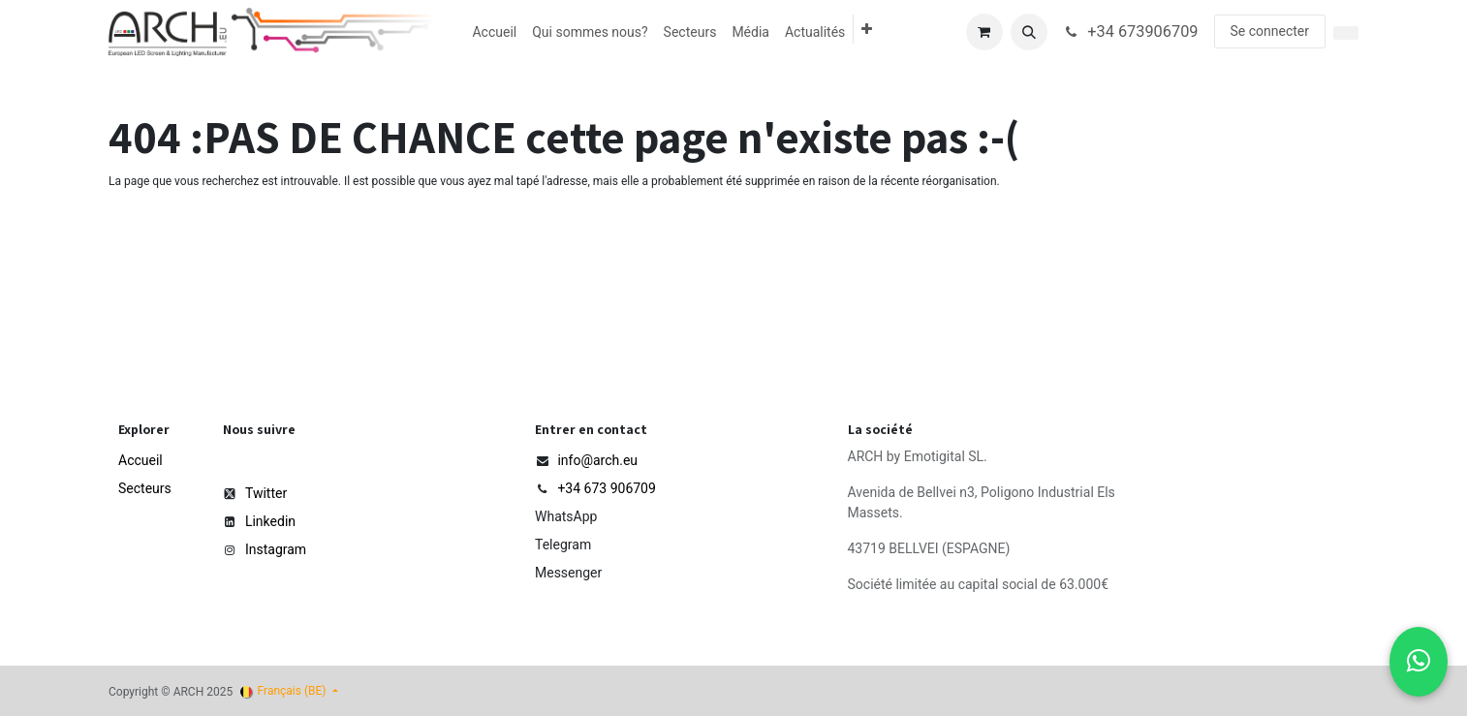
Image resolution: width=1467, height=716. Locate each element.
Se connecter (1270, 31)
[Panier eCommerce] (984, 32)
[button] (1029, 32)
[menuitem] (494, 32)
